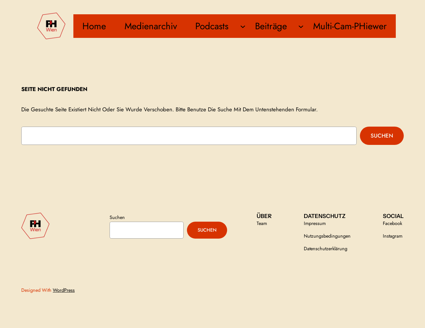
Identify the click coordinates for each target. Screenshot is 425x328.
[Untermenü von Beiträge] (301, 26)
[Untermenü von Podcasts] (243, 26)
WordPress (64, 290)
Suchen (382, 136)
